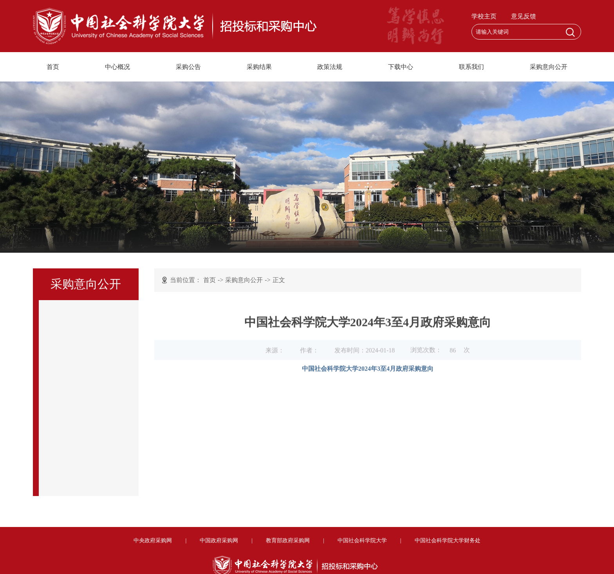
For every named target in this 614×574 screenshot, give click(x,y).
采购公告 (188, 66)
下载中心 (400, 66)
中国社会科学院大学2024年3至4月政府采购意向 (367, 372)
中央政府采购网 (153, 540)
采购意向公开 (548, 66)
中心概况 (117, 66)
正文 (279, 280)
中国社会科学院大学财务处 (447, 540)
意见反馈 (523, 16)
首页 (53, 66)
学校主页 (484, 16)
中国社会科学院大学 (362, 540)
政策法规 (329, 66)
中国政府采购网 (219, 540)
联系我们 (471, 66)
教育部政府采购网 (288, 540)
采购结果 (259, 66)
